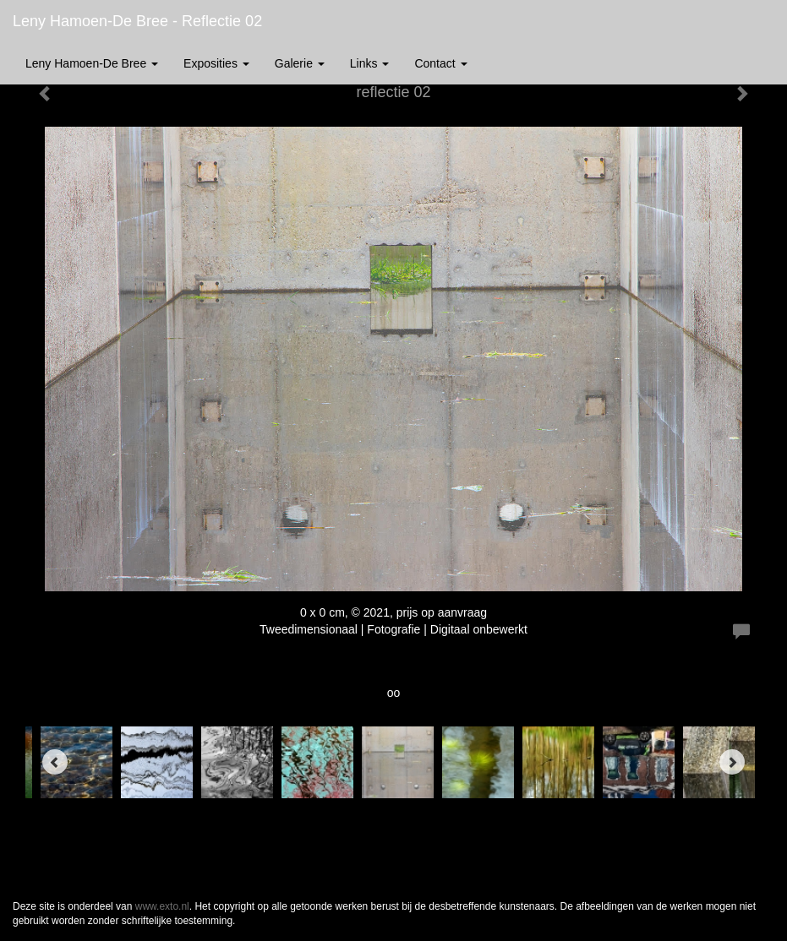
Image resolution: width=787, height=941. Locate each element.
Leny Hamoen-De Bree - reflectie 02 (137, 21)
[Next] (732, 762)
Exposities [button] (216, 63)
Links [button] (370, 63)
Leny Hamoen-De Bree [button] (91, 63)
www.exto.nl (162, 906)
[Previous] (55, 762)
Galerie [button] (300, 63)
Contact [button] (440, 63)
